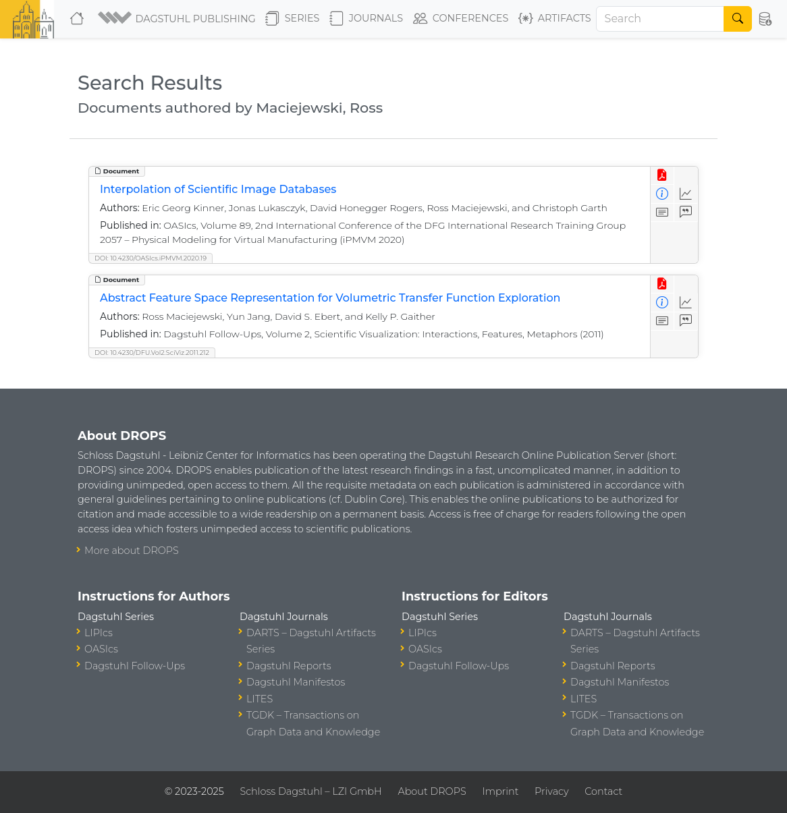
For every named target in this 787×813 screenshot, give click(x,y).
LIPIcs (98, 633)
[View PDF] (662, 176)
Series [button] (292, 19)
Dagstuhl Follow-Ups (134, 666)
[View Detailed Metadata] (662, 194)
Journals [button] (366, 19)
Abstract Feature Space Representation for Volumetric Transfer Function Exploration (330, 297)
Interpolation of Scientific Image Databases (218, 189)
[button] (176, 19)
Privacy (551, 791)
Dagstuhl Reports (288, 666)
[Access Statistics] (686, 194)
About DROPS (432, 791)
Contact (603, 791)
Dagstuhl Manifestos (295, 682)
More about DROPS (131, 550)
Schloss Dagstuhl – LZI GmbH (310, 791)
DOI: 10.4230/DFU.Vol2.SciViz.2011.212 (151, 352)
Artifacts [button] (554, 19)
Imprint (500, 791)
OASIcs (101, 649)
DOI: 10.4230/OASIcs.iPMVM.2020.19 (150, 258)
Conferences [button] (461, 19)
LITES (259, 699)
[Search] (660, 19)
